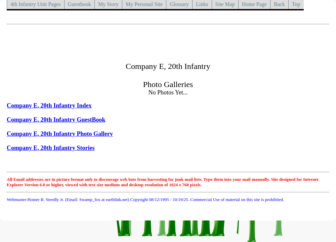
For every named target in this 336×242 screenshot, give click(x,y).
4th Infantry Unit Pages (35, 4)
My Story (108, 4)
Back (279, 4)
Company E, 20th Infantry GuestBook (56, 119)
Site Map (225, 4)
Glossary (179, 4)
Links (202, 4)
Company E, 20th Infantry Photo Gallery (60, 133)
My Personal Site (144, 4)
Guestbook (79, 4)
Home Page (254, 4)
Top (296, 4)
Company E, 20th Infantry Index (49, 105)
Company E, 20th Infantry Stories (51, 148)
